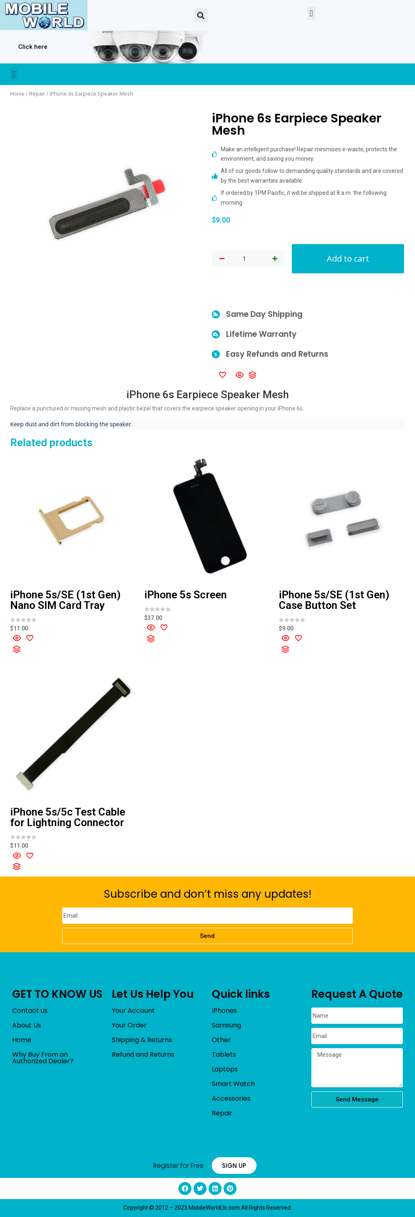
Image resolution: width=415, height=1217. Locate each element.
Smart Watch (233, 1083)
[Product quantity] (244, 259)
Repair (37, 93)
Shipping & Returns (142, 1040)
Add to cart (348, 258)
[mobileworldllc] (43, 15)
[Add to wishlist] (222, 374)
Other (221, 1040)
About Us (26, 1025)
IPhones (224, 1010)
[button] (201, 15)
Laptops (225, 1069)
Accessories (231, 1098)
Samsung (226, 1025)
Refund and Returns (143, 1054)
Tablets (224, 1054)
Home (17, 93)
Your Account (133, 1010)
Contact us (30, 1010)
